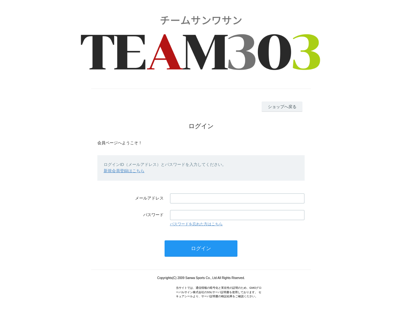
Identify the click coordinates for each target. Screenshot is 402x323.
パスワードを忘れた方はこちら (196, 224)
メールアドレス (149, 198)
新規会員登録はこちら (124, 170)
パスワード (153, 214)
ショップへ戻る (282, 106)
